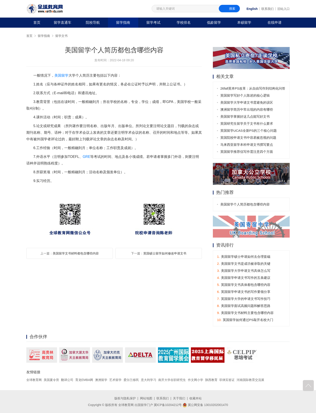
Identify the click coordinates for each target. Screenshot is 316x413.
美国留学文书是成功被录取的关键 (243, 263)
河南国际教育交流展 (250, 380)
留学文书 (61, 36)
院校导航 (93, 22)
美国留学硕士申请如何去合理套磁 (243, 256)
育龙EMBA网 (84, 380)
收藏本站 (195, 398)
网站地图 (146, 398)
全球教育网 (34, 380)
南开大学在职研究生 (172, 380)
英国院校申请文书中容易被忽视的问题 (248, 137)
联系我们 (267, 9)
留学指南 (123, 22)
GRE (86, 157)
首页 (36, 22)
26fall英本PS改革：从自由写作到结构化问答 (252, 88)
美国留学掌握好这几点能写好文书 (245, 116)
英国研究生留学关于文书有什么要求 (246, 123)
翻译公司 (67, 380)
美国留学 (61, 75)
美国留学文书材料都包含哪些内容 (76, 253)
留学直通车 (62, 22)
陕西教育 (211, 380)
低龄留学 (214, 22)
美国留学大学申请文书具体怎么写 (243, 270)
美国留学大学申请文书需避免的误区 (246, 102)
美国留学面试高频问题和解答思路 (243, 306)
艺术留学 (115, 380)
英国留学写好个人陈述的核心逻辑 (245, 95)
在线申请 (275, 22)
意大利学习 (148, 380)
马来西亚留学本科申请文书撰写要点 (246, 144)
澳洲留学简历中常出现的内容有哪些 (246, 109)
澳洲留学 (101, 380)
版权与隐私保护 (125, 398)
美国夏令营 (51, 380)
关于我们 (179, 398)
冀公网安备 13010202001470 (205, 405)
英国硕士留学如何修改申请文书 (164, 253)
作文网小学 (195, 380)
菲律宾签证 (227, 380)
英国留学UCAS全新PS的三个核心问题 (248, 130)
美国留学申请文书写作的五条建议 (243, 278)
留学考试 (153, 22)
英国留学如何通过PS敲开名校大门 (245, 320)
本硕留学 (244, 22)
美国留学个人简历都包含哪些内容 (245, 204)
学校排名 (184, 22)
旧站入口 (283, 9)
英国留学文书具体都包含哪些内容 (243, 285)
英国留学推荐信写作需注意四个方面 (246, 151)
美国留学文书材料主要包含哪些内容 (245, 313)
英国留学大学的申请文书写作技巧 (243, 299)
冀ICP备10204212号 (168, 405)
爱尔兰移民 (131, 380)
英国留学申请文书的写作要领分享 (243, 292)
